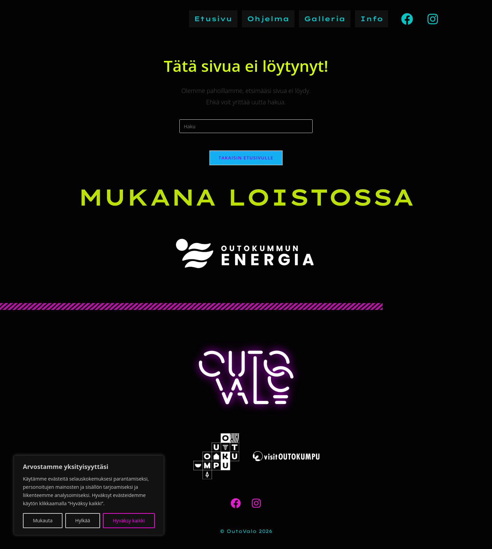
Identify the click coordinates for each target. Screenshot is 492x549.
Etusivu (213, 18)
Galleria (324, 18)
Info (371, 18)
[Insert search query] (246, 126)
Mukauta (43, 520)
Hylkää (82, 520)
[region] (89, 495)
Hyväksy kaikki (129, 520)
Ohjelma (268, 18)
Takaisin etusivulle (246, 161)
